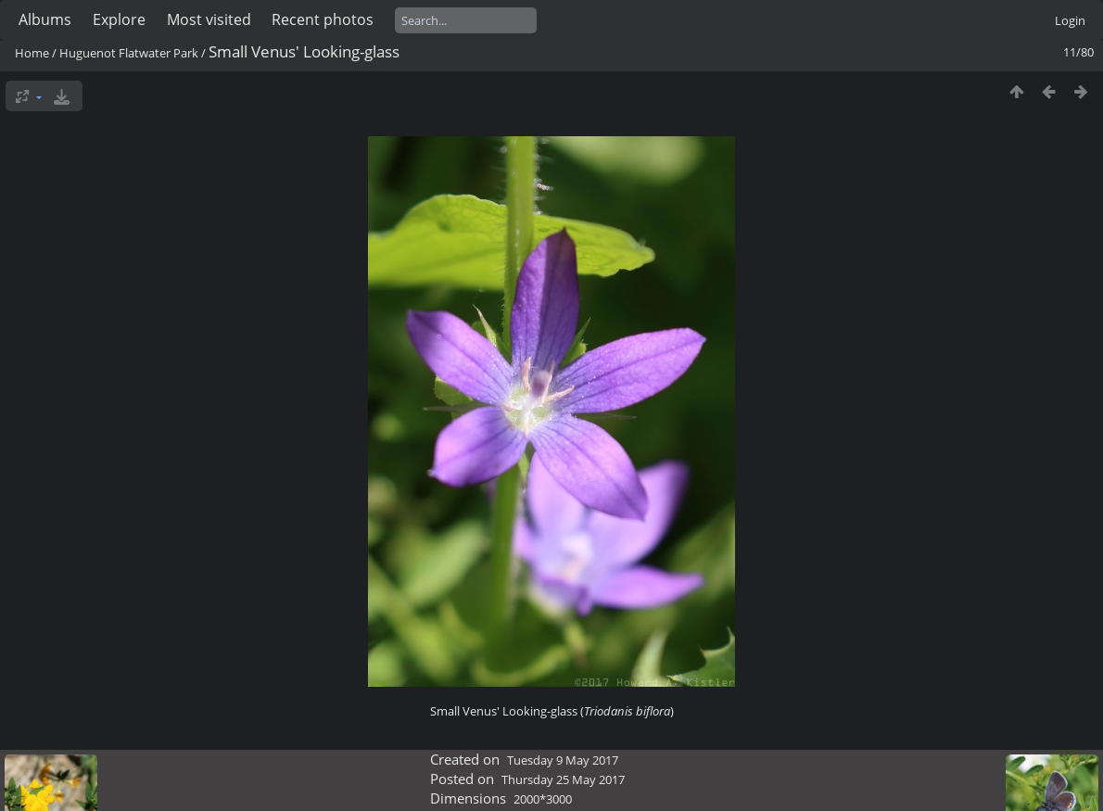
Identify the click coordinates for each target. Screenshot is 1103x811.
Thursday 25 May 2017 (563, 779)
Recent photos (323, 19)
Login (1070, 20)
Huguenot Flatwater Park (128, 52)
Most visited (209, 19)
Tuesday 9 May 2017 (562, 760)
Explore (119, 19)
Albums (45, 19)
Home (32, 52)
